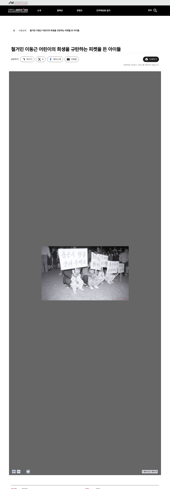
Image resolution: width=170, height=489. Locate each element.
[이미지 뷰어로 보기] (28, 471)
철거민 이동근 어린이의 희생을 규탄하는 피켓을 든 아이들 (54, 30)
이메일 (72, 59)
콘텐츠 (79, 10)
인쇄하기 (151, 59)
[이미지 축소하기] (19, 471)
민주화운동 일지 (103, 10)
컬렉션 (60, 10)
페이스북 (55, 59)
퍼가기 (27, 59)
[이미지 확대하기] (14, 471)
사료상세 (22, 30)
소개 (39, 10)
